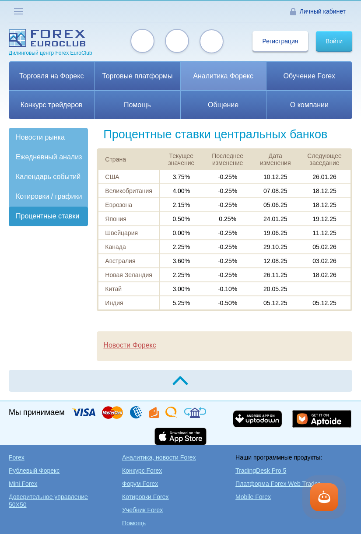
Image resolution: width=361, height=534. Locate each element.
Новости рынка (40, 137)
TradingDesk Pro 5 (260, 470)
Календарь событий (48, 176)
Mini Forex (23, 483)
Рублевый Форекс (34, 470)
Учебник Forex (142, 509)
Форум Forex (140, 483)
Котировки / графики (49, 196)
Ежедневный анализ (49, 157)
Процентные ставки (48, 216)
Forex (17, 457)
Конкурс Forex (142, 470)
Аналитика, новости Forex (159, 457)
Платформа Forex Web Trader (277, 483)
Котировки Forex (145, 496)
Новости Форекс (129, 345)
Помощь (134, 523)
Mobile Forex (253, 496)
